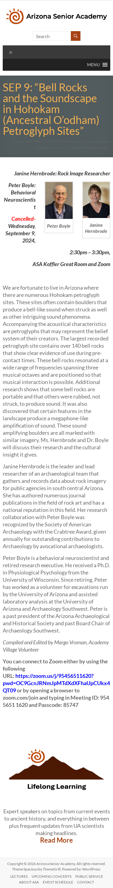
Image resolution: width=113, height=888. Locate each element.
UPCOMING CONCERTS (51, 876)
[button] (93, 65)
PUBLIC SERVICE (89, 876)
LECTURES (19, 876)
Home (39, 141)
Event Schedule (58, 882)
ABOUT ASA (29, 882)
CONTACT (85, 882)
